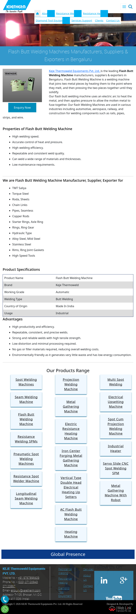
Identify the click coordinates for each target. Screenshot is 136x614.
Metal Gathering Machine (71, 406)
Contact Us (113, 20)
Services (87, 569)
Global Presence (68, 554)
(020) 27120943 (28, 582)
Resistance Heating (95, 13)
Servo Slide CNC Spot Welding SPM (116, 468)
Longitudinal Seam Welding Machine (26, 498)
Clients (99, 20)
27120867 (9, 586)
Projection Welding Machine (71, 384)
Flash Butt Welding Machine (26, 419)
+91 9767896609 (28, 578)
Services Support (81, 20)
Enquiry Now (22, 107)
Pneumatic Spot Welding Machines (26, 459)
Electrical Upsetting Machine (116, 402)
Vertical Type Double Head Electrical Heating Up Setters (70, 487)
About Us (87, 577)
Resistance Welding (68, 13)
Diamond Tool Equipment (65, 592)
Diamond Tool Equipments (52, 20)
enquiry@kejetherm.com (26, 590)
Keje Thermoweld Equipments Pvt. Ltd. (75, 71)
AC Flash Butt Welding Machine (71, 514)
